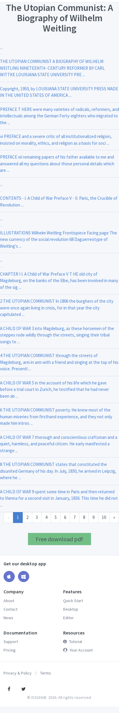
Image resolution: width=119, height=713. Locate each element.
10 (104, 517)
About (9, 600)
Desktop (70, 609)
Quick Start (73, 600)
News (8, 617)
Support (11, 641)
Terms (45, 673)
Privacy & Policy (18, 673)
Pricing (10, 650)
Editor (68, 617)
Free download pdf (59, 539)
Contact (10, 609)
